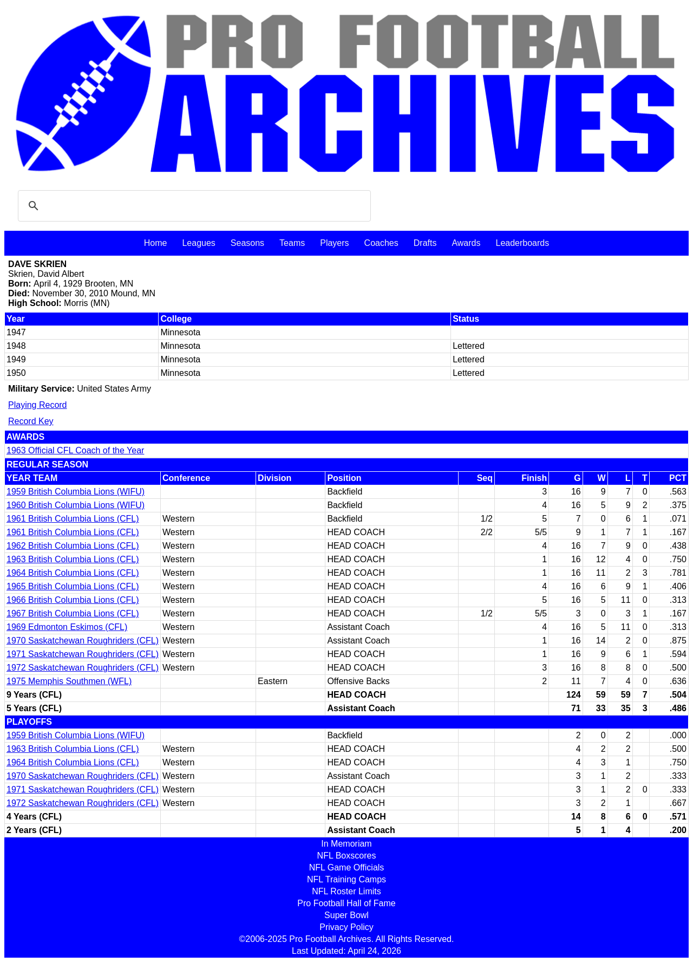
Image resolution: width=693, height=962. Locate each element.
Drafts (425, 243)
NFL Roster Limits (346, 891)
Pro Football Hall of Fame (346, 903)
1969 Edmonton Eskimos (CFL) (66, 627)
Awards (466, 243)
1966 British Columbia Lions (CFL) (72, 599)
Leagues (198, 243)
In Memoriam (346, 843)
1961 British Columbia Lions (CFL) (72, 518)
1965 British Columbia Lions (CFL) (72, 586)
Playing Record (37, 405)
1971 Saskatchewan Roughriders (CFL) (82, 654)
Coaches (381, 243)
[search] (193, 205)
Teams (292, 243)
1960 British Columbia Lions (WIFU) (75, 505)
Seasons (247, 243)
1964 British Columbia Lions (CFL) (72, 572)
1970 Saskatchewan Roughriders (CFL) (82, 640)
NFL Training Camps (346, 879)
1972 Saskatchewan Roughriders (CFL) (82, 667)
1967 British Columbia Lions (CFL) (72, 613)
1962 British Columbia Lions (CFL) (72, 545)
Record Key (31, 421)
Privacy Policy (346, 927)
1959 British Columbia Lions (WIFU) (75, 491)
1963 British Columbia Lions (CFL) (72, 559)
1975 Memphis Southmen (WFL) (69, 681)
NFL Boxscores (346, 855)
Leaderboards (522, 243)
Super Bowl (346, 915)
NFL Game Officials (346, 867)
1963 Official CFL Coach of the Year (75, 450)
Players (334, 243)
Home (155, 243)
